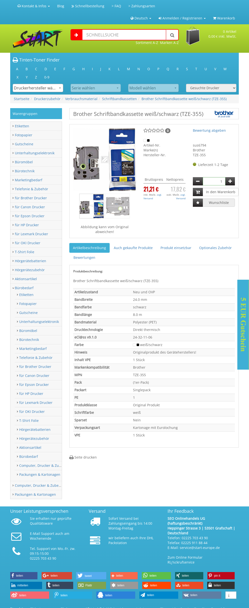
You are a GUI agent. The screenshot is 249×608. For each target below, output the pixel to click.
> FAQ (116, 6)
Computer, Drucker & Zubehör (44, 465)
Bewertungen (84, 257)
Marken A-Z (169, 42)
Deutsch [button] (141, 18)
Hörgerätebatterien (30, 261)
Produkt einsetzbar (175, 247)
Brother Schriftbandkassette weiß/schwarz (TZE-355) (184, 98)
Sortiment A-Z (147, 42)
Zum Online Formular (185, 557)
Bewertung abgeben (209, 130)
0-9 (46, 77)
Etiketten (22, 126)
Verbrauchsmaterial (81, 98)
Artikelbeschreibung (89, 247)
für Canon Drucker (30, 207)
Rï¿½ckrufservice (181, 562)
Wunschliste (219, 202)
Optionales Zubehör (215, 247)
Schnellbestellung (87, 6)
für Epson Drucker (29, 216)
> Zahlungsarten (141, 6)
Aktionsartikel (26, 279)
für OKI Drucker (27, 243)
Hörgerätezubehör (30, 270)
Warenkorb (224, 18)
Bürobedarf (24, 288)
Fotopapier (23, 135)
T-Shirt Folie (24, 252)
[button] (78, 159)
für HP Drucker (27, 225)
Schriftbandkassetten (119, 98)
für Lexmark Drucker (31, 234)
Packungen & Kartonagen (39, 474)
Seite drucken (83, 457)
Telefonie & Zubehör (31, 189)
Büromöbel (24, 162)
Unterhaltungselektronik (34, 153)
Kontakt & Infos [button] (34, 6)
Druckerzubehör (47, 98)
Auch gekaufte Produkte (133, 247)
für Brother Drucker (31, 198)
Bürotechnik (25, 171)
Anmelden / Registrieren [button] (182, 18)
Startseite (21, 98)
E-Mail (35, 533)
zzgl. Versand (152, 196)
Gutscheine (24, 144)
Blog (60, 6)
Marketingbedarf (28, 180)
